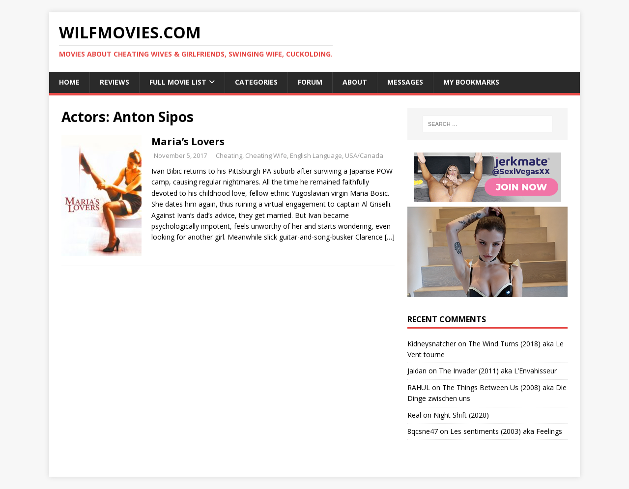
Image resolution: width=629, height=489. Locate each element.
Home (69, 82)
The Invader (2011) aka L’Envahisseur (498, 370)
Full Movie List (177, 82)
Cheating (229, 155)
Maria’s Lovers (188, 141)
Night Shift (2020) (461, 415)
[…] (390, 237)
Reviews (114, 82)
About (355, 82)
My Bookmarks (471, 82)
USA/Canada (364, 155)
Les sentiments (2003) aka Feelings (506, 431)
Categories (256, 82)
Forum (310, 82)
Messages (405, 82)
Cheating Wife (266, 155)
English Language (316, 155)
